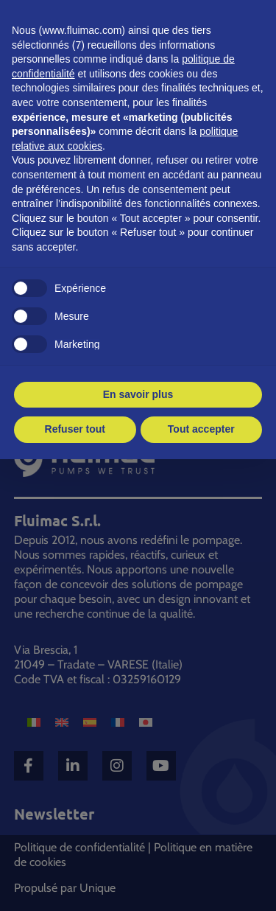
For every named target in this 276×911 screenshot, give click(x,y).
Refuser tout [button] (75, 429)
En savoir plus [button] (138, 394)
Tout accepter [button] (201, 429)
